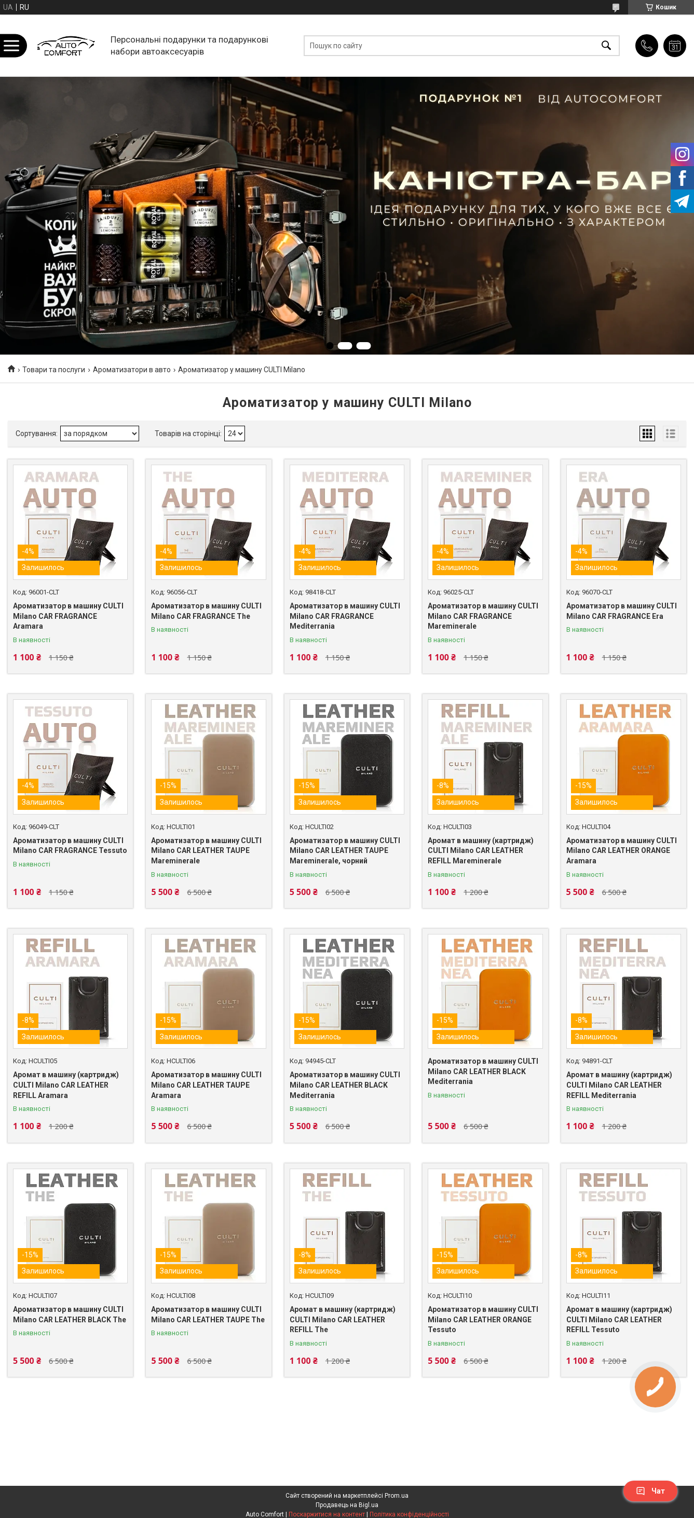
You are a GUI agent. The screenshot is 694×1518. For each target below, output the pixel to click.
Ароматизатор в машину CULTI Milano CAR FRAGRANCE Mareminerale (483, 616)
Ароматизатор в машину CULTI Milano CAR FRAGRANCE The (206, 611)
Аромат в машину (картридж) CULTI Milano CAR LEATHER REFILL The (343, 1319)
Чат (650, 1491)
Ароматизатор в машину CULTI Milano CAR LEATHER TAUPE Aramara (206, 1084)
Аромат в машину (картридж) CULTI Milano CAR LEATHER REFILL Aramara (66, 1084)
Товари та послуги (53, 369)
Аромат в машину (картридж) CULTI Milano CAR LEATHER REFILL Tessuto (619, 1319)
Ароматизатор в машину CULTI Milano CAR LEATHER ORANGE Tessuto (483, 1319)
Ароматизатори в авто (132, 369)
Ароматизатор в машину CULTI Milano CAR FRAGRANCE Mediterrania (345, 616)
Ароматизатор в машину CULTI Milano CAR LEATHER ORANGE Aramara (621, 850)
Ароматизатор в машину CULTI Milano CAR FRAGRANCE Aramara (68, 616)
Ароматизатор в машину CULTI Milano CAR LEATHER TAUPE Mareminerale (206, 850)
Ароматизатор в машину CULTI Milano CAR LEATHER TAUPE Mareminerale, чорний (345, 850)
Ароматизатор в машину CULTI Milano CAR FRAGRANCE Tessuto (70, 845)
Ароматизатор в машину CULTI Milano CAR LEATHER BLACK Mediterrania (345, 1084)
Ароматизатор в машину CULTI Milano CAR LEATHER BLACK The (69, 1314)
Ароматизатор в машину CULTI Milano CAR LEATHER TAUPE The (208, 1314)
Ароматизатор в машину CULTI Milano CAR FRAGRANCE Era (621, 611)
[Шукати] (606, 45)
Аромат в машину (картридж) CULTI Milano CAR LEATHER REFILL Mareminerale (481, 850)
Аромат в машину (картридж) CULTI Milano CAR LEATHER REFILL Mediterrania (619, 1084)
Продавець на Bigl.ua (347, 1505)
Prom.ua (397, 1495)
